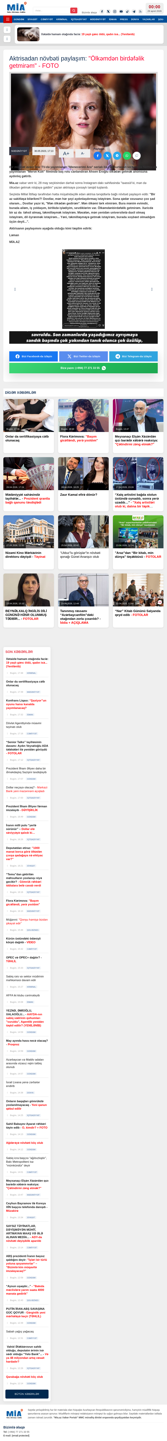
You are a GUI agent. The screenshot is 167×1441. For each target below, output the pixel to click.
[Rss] (140, 11)
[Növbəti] (7, 38)
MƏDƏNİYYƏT (98, 19)
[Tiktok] (127, 11)
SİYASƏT (33, 19)
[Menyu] (7, 19)
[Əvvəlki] (7, 29)
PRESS (124, 19)
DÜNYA (135, 19)
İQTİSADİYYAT (79, 19)
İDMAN (113, 19)
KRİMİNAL (62, 19)
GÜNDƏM (19, 19)
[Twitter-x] (108, 11)
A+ (66, 153)
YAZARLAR (148, 19)
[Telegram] (133, 11)
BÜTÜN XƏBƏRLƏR (27, 1393)
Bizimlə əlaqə (89, 12)
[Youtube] (121, 11)
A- (82, 153)
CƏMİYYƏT (47, 19)
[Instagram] (114, 11)
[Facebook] (101, 11)
